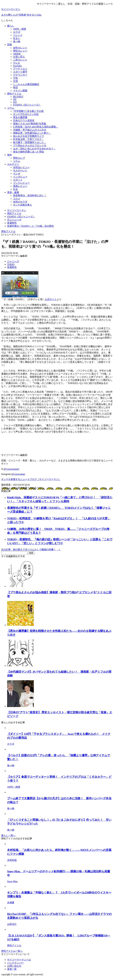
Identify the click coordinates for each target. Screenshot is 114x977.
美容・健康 (13, 192)
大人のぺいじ (20, 170)
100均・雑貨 (19, 29)
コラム (10, 108)
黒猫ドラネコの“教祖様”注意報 (29, 123)
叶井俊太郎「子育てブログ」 (28, 139)
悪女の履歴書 (20, 117)
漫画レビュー (20, 186)
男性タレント (20, 51)
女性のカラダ (20, 201)
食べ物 (16, 41)
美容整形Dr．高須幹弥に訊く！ (29, 195)
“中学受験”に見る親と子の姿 (28, 111)
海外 (9, 155)
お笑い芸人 (19, 56)
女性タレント (20, 47)
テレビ (16, 63)
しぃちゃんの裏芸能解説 (26, 84)
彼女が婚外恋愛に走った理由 (28, 151)
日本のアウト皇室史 (23, 120)
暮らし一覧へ (8, 835)
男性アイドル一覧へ (12, 951)
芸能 (9, 44)
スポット (18, 180)
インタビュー (20, 176)
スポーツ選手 (20, 72)
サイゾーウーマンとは (19, 959)
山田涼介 (12, 924)
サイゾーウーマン (10, 9)
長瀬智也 (12, 267)
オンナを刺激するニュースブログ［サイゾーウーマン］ (31, 479)
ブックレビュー (21, 183)
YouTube (17, 66)
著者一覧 (12, 969)
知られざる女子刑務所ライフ (28, 136)
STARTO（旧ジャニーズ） (27, 105)
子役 (15, 78)
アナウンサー (20, 75)
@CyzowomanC (11, 469)
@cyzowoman (18, 474)
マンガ (16, 173)
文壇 (15, 81)
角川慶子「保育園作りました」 (29, 142)
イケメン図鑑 (20, 90)
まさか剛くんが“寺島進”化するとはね (21, 15)
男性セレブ (19, 158)
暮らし (10, 26)
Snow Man (12, 881)
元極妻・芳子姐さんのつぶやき (29, 130)
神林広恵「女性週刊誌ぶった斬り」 (32, 133)
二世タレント (20, 59)
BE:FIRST (18, 96)
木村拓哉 (12, 860)
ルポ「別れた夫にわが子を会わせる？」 (34, 148)
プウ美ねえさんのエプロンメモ (29, 145)
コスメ (16, 198)
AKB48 (16, 54)
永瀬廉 (10, 902)
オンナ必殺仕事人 (22, 205)
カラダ (16, 32)
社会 (15, 189)
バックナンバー (15, 963)
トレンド (18, 35)
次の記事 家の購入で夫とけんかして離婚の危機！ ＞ (31, 549)
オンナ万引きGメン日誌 (26, 114)
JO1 (15, 102)
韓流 (15, 87)
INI (14, 99)
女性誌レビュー (21, 167)
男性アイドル (14, 93)
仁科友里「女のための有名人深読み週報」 (35, 126)
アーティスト (20, 68)
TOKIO (10, 264)
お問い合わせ (14, 966)
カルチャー (13, 164)
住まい (16, 38)
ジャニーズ (13, 261)
